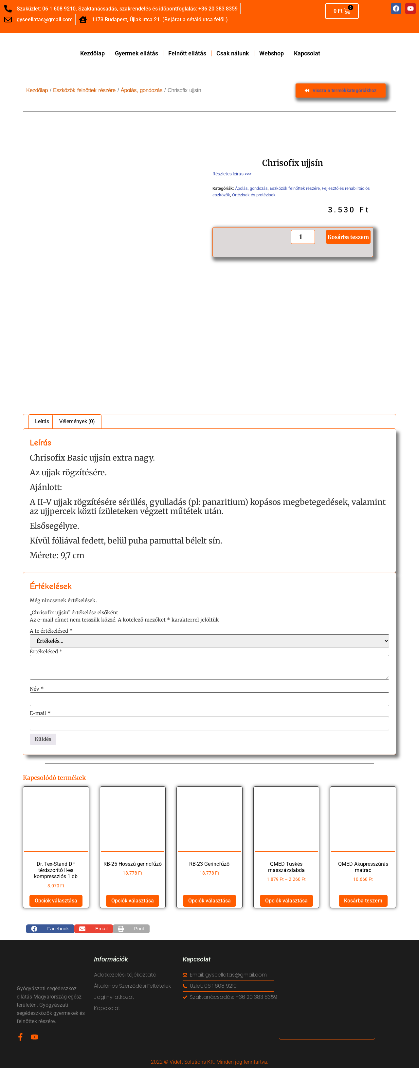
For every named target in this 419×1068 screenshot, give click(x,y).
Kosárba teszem (348, 237)
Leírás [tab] (42, 421)
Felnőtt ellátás (187, 53)
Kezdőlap (92, 53)
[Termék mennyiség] (303, 237)
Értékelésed (46, 651)
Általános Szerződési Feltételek (132, 986)
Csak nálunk (232, 53)
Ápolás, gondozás (141, 90)
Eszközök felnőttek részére (84, 90)
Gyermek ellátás (136, 53)
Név (37, 688)
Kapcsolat (307, 53)
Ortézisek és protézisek (254, 194)
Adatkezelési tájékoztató (125, 975)
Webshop (271, 53)
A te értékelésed (51, 630)
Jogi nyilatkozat (114, 997)
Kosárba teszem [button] (363, 901)
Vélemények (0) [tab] (77, 421)
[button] (50, 929)
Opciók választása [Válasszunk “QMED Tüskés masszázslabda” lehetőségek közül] (286, 901)
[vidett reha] (327, 997)
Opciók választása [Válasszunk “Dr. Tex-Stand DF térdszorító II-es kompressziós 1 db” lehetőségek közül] (56, 901)
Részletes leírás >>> (231, 173)
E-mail (40, 713)
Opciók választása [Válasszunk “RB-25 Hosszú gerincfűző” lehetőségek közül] (132, 901)
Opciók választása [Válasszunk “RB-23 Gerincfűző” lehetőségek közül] (209, 901)
